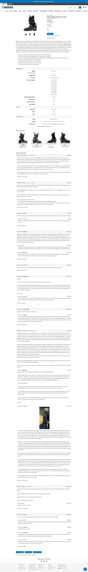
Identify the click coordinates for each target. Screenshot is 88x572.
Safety (24, 11)
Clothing (29, 11)
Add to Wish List (51, 37)
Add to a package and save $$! (53, 35)
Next (70, 140)
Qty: (48, 28)
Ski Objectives (71, 11)
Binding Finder (58, 11)
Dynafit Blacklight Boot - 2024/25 (23, 144)
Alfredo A (26, 265)
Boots (10, 11)
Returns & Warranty (33, 569)
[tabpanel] (23, 140)
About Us (21, 566)
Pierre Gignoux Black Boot (51, 143)
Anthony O (25, 330)
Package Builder (43, 11)
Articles (64, 11)
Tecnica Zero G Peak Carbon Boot (37, 144)
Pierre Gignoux (50, 15)
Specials (50, 566)
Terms (24, 569)
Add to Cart (50, 33)
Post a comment (37, 552)
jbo (23, 245)
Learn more (33, 554)
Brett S (25, 520)
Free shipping (50, 22)
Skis (7, 11)
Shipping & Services (33, 567)
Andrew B (25, 514)
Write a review (28, 552)
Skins (20, 11)
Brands (50, 569)
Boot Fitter (51, 11)
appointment (44, 1)
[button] (25, 34)
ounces (33, 72)
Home (40, 566)
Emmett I (25, 219)
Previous (17, 140)
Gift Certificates (51, 567)
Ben (23, 503)
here (68, 522)
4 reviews (55, 18)
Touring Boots (48, 126)
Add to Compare (51, 38)
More (85, 11)
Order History (41, 567)
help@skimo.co (63, 565)
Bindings (15, 11)
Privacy (20, 569)
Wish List (40, 569)
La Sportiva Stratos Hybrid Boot (65, 144)
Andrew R (25, 155)
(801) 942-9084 (63, 566)
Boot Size (49, 24)
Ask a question (20, 552)
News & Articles (22, 567)
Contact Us (31, 566)
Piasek (24, 182)
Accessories (35, 11)
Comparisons (79, 11)
